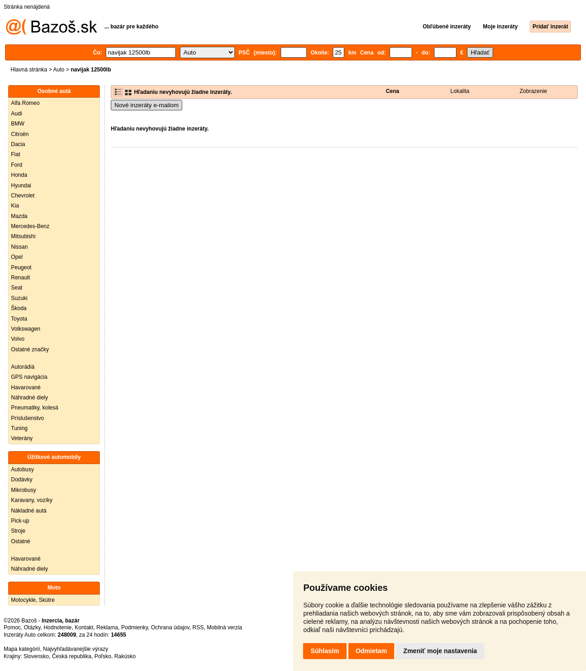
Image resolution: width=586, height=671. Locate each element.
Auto (59, 69)
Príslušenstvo (27, 418)
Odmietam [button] (371, 651)
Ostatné (20, 541)
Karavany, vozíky (31, 500)
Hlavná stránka (29, 69)
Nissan (19, 247)
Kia (15, 205)
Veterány (22, 438)
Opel (16, 257)
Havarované (26, 387)
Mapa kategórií (22, 649)
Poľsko (102, 656)
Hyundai (21, 185)
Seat (16, 287)
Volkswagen (25, 329)
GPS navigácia (29, 377)
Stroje (18, 531)
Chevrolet (22, 195)
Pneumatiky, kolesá (34, 407)
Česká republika (71, 656)
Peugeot (21, 267)
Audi (16, 113)
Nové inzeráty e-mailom (146, 105)
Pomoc (12, 627)
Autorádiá (22, 367)
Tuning (19, 428)
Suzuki (19, 298)
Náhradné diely (29, 397)
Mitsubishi (23, 236)
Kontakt (84, 627)
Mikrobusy (23, 490)
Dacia (18, 144)
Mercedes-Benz (30, 226)
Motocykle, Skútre (32, 600)
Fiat (15, 154)
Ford (16, 165)
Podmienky (134, 627)
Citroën (20, 134)
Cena (392, 91)
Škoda (19, 308)
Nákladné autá (28, 510)
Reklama (107, 627)
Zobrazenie (533, 91)
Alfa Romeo (25, 103)
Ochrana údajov (170, 627)
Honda (19, 175)
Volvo (17, 339)
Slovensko (36, 656)
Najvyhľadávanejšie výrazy (75, 649)
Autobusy (22, 469)
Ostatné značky (30, 349)
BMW (17, 123)
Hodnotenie (57, 627)
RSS (198, 627)
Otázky (32, 627)
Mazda (19, 216)
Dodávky (22, 479)
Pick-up (20, 521)
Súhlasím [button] (324, 651)
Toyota (19, 319)
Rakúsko (125, 656)
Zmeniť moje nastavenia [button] (440, 651)
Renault (20, 277)
